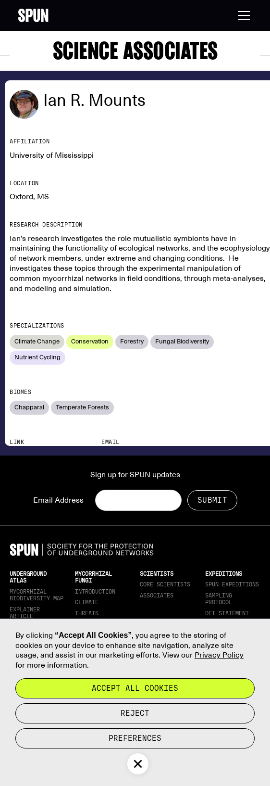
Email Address (58, 500)
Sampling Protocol (218, 599)
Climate (86, 602)
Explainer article (25, 613)
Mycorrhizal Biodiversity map (36, 595)
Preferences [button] (135, 738)
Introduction (95, 591)
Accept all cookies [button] (135, 688)
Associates (156, 595)
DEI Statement (227, 613)
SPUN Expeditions (232, 584)
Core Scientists (165, 584)
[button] (242, 15)
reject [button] (135, 713)
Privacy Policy (219, 655)
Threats (86, 613)
